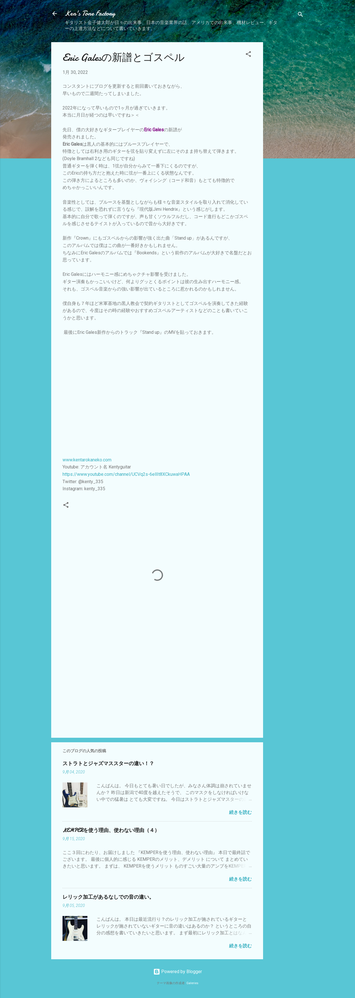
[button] (248, 55)
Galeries (192, 983)
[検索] (300, 15)
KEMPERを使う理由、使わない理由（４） (111, 830)
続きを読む (240, 812)
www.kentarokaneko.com (87, 460)
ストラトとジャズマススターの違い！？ (108, 763)
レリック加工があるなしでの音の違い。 (108, 897)
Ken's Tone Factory (90, 13)
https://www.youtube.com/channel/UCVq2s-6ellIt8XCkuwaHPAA (126, 474)
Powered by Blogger (177, 971)
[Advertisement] (286, 127)
